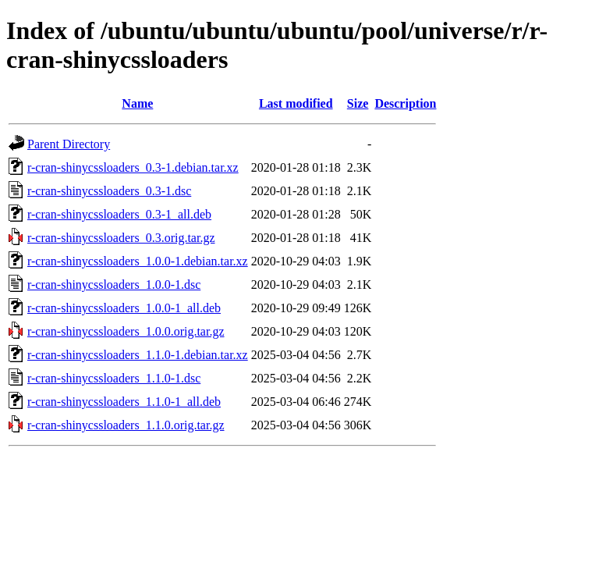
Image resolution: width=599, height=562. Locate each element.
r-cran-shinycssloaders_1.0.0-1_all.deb (124, 308)
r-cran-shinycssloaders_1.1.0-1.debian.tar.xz (137, 354)
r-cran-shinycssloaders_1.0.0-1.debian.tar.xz (137, 261)
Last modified (296, 103)
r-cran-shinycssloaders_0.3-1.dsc (109, 190)
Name (137, 103)
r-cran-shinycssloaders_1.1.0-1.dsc (113, 378)
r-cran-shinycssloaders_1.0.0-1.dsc (113, 284)
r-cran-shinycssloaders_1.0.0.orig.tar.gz (126, 331)
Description (405, 103)
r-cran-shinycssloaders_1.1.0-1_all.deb (124, 401)
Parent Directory (68, 144)
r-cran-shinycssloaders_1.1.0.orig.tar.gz (126, 425)
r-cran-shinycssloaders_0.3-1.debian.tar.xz (133, 167)
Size (358, 103)
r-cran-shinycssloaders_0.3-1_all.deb (119, 214)
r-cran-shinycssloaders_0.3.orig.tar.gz (121, 237)
